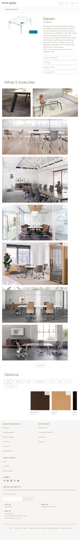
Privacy (55, 528)
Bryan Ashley (8, 471)
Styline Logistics (47, 528)
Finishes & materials (46, 432)
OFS (4, 461)
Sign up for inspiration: (10, 494)
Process (6, 446)
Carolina (6, 466)
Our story (6, 442)
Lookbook (42, 437)
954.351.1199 (8, 506)
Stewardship (7, 451)
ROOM (24, 528)
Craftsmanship (8, 432)
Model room (43, 428)
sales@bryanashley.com (49, 506)
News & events (8, 437)
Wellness (42, 442)
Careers (6, 428)
